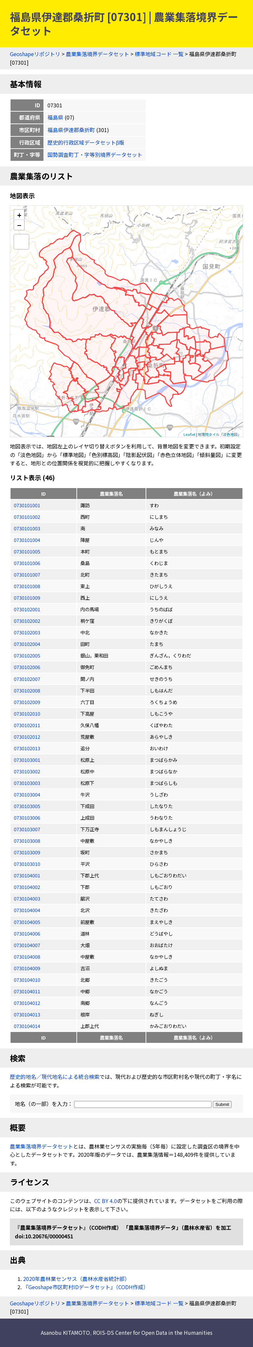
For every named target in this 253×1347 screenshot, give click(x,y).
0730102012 (27, 736)
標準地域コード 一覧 (159, 54)
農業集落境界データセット (97, 54)
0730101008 (27, 586)
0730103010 (27, 863)
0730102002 (27, 620)
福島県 (55, 117)
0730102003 (27, 632)
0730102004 (27, 643)
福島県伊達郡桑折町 (71, 130)
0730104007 (27, 944)
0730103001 (27, 759)
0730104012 (27, 1002)
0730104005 (27, 921)
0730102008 (27, 690)
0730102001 (27, 609)
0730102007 (27, 678)
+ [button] (19, 215)
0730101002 (27, 516)
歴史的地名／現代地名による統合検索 (54, 1077)
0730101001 (27, 505)
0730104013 (27, 1014)
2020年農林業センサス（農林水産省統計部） (76, 1279)
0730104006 (27, 933)
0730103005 (27, 805)
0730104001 (27, 875)
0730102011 (27, 725)
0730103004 (27, 794)
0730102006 (27, 666)
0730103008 (27, 840)
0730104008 (27, 956)
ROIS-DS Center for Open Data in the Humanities (152, 1332)
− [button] (19, 225)
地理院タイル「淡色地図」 (219, 434)
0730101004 (27, 539)
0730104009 (27, 968)
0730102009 (27, 701)
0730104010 (27, 979)
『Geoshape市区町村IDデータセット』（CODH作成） (86, 1287)
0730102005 (27, 655)
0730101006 (27, 562)
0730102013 (27, 748)
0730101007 (27, 574)
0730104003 (27, 898)
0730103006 (27, 817)
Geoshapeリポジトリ (35, 54)
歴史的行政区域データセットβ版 (85, 142)
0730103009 (27, 852)
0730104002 (27, 886)
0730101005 (27, 551)
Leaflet (189, 434)
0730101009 (27, 597)
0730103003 (27, 782)
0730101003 (27, 528)
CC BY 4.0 (105, 1201)
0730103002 (27, 771)
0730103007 (27, 829)
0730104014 (27, 1025)
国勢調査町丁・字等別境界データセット (94, 155)
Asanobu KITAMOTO (65, 1332)
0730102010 (27, 713)
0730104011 (27, 991)
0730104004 (27, 909)
